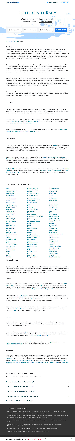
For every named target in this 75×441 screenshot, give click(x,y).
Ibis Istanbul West (16, 123)
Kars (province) (31, 234)
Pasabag (57, 362)
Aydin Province (10, 214)
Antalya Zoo (9, 209)
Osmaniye (51, 211)
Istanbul (55, 145)
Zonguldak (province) (54, 257)
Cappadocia (9, 358)
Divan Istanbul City (17, 121)
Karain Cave (29, 342)
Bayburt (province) (11, 221)
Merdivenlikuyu (53, 193)
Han (28, 204)
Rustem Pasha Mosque (43, 289)
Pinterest (46, 431)
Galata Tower (34, 299)
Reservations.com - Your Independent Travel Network (20, 424)
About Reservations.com (13, 428)
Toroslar (51, 244)
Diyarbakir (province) (11, 244)
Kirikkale (29, 241)
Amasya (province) (11, 202)
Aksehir (8, 200)
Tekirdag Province (54, 237)
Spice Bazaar (14, 310)
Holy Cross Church (32, 209)
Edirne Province (10, 248)
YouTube (31, 431)
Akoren (8, 197)
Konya (29, 248)
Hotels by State (31, 428)
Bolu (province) (10, 228)
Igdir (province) (31, 214)
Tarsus (51, 235)
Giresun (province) (32, 195)
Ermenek (8, 257)
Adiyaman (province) (11, 190)
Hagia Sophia (9, 285)
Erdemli (8, 255)
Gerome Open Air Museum (26, 360)
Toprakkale (52, 243)
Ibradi (28, 213)
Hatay (28, 206)
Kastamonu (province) (33, 235)
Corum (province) (11, 239)
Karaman (29, 230)
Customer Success (40, 428)
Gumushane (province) (33, 198)
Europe (16, 41)
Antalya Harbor (27, 332)
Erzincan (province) (32, 188)
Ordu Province (53, 209)
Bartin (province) (10, 218)
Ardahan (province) (11, 211)
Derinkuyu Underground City (24, 362)
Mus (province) (53, 200)
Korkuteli (29, 250)
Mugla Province (53, 198)
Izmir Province (31, 223)
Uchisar (52, 362)
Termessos (52, 239)
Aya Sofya (64, 283)
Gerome (14, 360)
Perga (50, 213)
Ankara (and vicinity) (11, 206)
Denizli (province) (10, 243)
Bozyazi (8, 230)
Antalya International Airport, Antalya (51, 170)
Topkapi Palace (24, 295)
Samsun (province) (54, 218)
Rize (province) (53, 214)
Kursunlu (29, 253)
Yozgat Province (53, 253)
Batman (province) (11, 220)
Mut (50, 202)
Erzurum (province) (32, 190)
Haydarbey (30, 207)
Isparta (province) (32, 220)
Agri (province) (10, 193)
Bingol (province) (10, 225)
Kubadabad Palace (32, 251)
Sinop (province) (53, 228)
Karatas (29, 232)
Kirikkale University (32, 243)
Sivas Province (53, 232)
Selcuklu (51, 221)
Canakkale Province (11, 234)
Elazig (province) (10, 250)
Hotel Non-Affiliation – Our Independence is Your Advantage (47, 424)
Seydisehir (51, 223)
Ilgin (28, 218)
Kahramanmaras (31, 227)
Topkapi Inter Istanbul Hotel (31, 121)
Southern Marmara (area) (56, 234)
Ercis (7, 253)
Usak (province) (53, 250)
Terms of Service (37, 439)
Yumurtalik (51, 255)
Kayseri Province (32, 237)
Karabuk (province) (32, 228)
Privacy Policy (30, 439)
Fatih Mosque (55, 289)
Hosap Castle (31, 211)
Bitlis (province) (10, 227)
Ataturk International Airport (50, 157)
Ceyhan (8, 237)
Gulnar (29, 197)
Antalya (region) (10, 207)
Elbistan (8, 251)
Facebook (22, 431)
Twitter (27, 431)
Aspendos (31, 335)
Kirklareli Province (32, 244)
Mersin (51, 195)
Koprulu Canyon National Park (14, 343)
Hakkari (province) (32, 202)
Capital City (11, 169)
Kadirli (29, 225)
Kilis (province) (31, 239)
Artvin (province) (10, 213)
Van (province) (53, 251)
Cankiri (8, 235)
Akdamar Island (10, 195)
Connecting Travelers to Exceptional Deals (18, 425)
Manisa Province (53, 190)
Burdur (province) (11, 232)
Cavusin (47, 362)
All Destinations (23, 428)
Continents (9, 41)
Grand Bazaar (20, 309)
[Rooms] (46, 30)
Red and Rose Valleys (38, 362)
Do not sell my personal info (52, 428)
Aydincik (8, 216)
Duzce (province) (10, 246)
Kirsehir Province (32, 246)
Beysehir (8, 223)
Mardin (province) (54, 191)
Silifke (50, 227)
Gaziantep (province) (33, 193)
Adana (7, 188)
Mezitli (50, 197)
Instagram (36, 431)
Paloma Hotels (10, 131)
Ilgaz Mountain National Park (35, 216)
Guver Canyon (31, 200)
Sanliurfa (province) (54, 220)
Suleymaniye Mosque (30, 289)
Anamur (8, 204)
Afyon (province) (10, 191)
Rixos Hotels (63, 129)
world (9, 55)
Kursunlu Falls (31, 255)
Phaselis (46, 335)
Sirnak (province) (53, 230)
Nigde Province (53, 206)
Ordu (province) (53, 207)
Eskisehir (29, 191)
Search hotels (61, 30)
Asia (61, 51)
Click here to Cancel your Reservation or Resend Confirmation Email (23, 420)
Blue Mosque (20, 289)
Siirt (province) (53, 225)
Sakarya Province (54, 216)
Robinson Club (18, 131)
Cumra (8, 241)
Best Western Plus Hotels (32, 131)
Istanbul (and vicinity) (33, 221)
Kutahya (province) (32, 257)
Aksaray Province (11, 198)
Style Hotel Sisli (27, 123)
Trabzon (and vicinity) (55, 246)
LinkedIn (41, 431)
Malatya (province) (54, 188)
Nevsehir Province (54, 204)
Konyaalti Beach (52, 342)
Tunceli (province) (54, 248)
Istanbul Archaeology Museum (18, 297)
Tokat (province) (53, 241)
